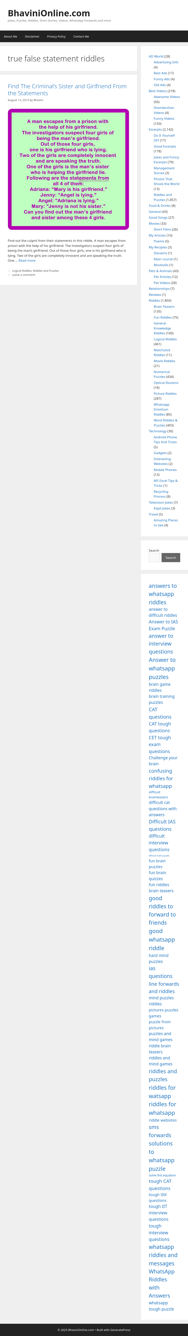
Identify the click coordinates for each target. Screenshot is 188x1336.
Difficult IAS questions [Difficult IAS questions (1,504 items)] (162, 825)
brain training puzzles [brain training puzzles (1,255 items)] (162, 699)
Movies (154, 223)
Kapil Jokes (162, 508)
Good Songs (158, 217)
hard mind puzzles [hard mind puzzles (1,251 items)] (159, 958)
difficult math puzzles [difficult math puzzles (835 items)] (159, 855)
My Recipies (158, 247)
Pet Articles (162, 276)
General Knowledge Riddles (162, 328)
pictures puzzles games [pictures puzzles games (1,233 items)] (163, 1012)
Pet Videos (162, 282)
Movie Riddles (164, 361)
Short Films (162, 229)
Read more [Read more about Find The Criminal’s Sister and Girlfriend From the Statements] (27, 260)
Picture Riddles (165, 393)
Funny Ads (162, 79)
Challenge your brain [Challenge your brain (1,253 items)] (163, 760)
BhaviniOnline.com (49, 13)
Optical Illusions (166, 382)
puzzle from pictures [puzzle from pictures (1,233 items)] (160, 1024)
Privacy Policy (56, 36)
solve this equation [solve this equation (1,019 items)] (162, 1175)
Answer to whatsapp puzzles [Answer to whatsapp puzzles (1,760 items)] (162, 668)
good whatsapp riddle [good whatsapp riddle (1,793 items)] (162, 939)
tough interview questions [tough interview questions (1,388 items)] (159, 1232)
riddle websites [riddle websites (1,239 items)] (163, 1120)
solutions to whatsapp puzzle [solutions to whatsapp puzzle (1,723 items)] (161, 1155)
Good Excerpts (165, 146)
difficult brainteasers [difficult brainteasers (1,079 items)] (158, 794)
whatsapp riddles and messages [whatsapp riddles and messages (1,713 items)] (163, 1255)
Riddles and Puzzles (46, 271)
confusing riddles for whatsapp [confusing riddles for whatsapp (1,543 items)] (161, 778)
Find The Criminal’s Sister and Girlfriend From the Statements (67, 89)
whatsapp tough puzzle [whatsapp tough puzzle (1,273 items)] (161, 1306)
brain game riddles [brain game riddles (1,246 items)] (160, 687)
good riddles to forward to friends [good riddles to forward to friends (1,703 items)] (162, 910)
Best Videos (158, 91)
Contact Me (81, 36)
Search (154, 550)
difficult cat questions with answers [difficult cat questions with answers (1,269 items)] (163, 808)
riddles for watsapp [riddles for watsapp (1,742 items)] (162, 1092)
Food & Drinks (160, 205)
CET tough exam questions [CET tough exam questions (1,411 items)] (160, 744)
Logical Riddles (22, 271)
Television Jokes (161, 502)
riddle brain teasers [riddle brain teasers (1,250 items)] (160, 1049)
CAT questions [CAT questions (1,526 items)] (160, 713)
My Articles (157, 235)
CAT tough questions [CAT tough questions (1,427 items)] (160, 727)
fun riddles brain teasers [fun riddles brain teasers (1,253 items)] (161, 887)
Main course (163, 259)
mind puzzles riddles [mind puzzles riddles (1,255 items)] (161, 1001)
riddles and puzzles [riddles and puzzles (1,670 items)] (163, 1075)
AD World (156, 56)
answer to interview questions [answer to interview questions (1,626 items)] (161, 643)
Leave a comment (23, 275)
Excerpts (155, 129)
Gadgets (160, 453)
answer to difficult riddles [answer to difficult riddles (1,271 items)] (163, 612)
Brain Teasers (164, 306)
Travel (153, 514)
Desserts (160, 253)
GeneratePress (120, 1330)
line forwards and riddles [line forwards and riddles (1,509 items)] (164, 987)
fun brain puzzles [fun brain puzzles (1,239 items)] (157, 863)
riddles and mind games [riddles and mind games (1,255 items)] (160, 1061)
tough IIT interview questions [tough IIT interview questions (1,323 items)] (158, 1212)
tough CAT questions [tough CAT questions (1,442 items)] (160, 1184)
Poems (159, 241)
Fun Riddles (163, 317)
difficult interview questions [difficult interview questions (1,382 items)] (159, 842)
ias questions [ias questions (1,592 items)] (160, 972)
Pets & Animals (160, 271)
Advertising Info (166, 62)
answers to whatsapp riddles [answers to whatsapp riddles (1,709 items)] (163, 594)
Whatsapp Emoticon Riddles (162, 409)
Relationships (159, 288)
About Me (10, 36)
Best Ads (160, 73)
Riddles (154, 300)
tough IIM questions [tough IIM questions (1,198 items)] (158, 1197)
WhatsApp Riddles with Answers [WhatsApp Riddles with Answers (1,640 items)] (162, 1283)
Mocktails (161, 265)
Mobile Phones (165, 469)
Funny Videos (164, 118)
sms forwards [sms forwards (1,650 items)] (160, 1131)
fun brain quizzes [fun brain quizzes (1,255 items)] (157, 875)
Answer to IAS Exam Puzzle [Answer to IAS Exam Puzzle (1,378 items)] (163, 625)
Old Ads (160, 85)
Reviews (155, 294)
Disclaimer (32, 36)
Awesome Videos (167, 96)
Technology (157, 431)
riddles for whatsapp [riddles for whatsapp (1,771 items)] (162, 1108)
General (155, 211)
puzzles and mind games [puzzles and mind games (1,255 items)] (160, 1036)
